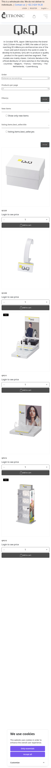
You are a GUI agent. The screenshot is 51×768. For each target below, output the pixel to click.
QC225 (4, 210)
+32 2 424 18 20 (35, 4)
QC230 (4, 293)
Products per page (10, 85)
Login (24, 8)
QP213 (4, 540)
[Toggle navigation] (45, 16)
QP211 (4, 375)
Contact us (20, 4)
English (44, 8)
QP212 (4, 458)
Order (4, 74)
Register (33, 8)
